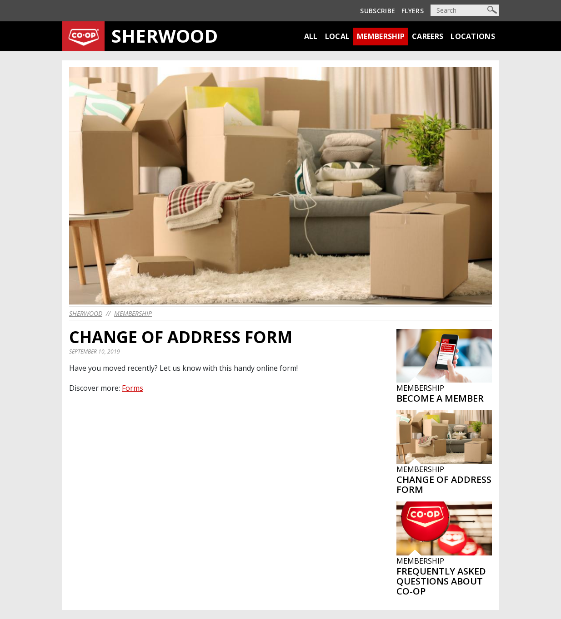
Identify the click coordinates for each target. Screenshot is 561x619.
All (311, 36)
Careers (427, 36)
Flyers (412, 10)
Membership (381, 36)
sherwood (85, 313)
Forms (132, 388)
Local (337, 36)
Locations (473, 36)
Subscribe (377, 10)
